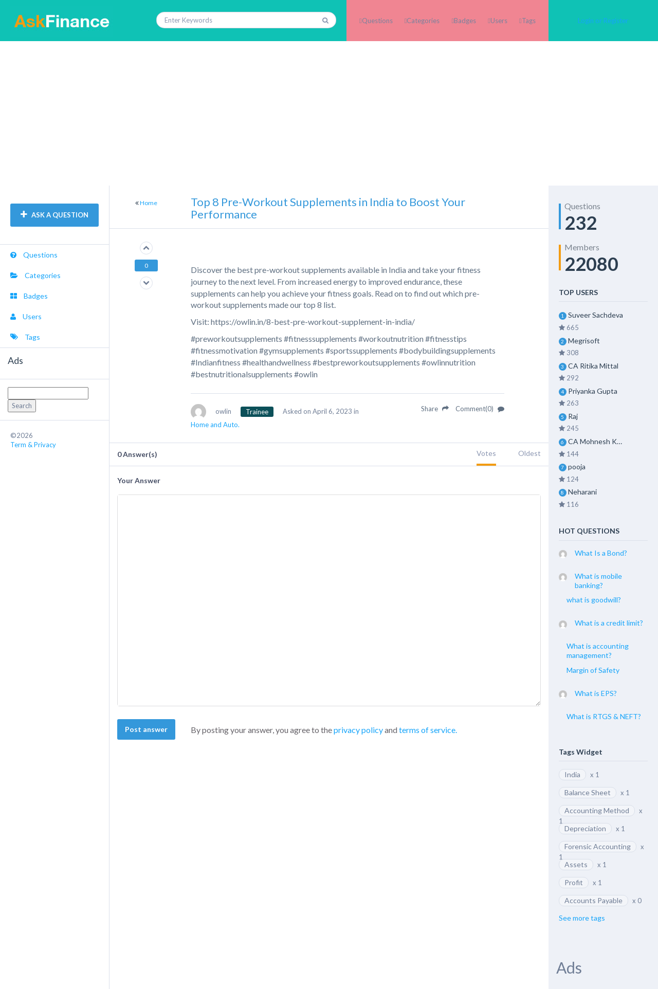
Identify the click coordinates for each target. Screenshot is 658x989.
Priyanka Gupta (592, 391)
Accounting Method (596, 810)
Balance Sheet (587, 792)
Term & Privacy (33, 445)
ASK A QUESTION (54, 215)
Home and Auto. (215, 424)
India (572, 774)
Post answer (146, 729)
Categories (423, 20)
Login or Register (603, 20)
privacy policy (358, 730)
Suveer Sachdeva (595, 314)
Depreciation (585, 828)
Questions (377, 20)
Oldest (529, 453)
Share (435, 409)
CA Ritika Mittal (593, 365)
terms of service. (428, 730)
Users (498, 20)
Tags (529, 20)
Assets (576, 864)
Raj (573, 416)
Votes (486, 453)
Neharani (582, 491)
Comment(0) (479, 409)
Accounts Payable (593, 900)
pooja (577, 466)
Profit (573, 882)
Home (148, 203)
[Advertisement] (329, 113)
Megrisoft (584, 340)
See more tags (582, 917)
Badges (465, 20)
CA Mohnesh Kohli (597, 441)
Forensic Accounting (597, 846)
